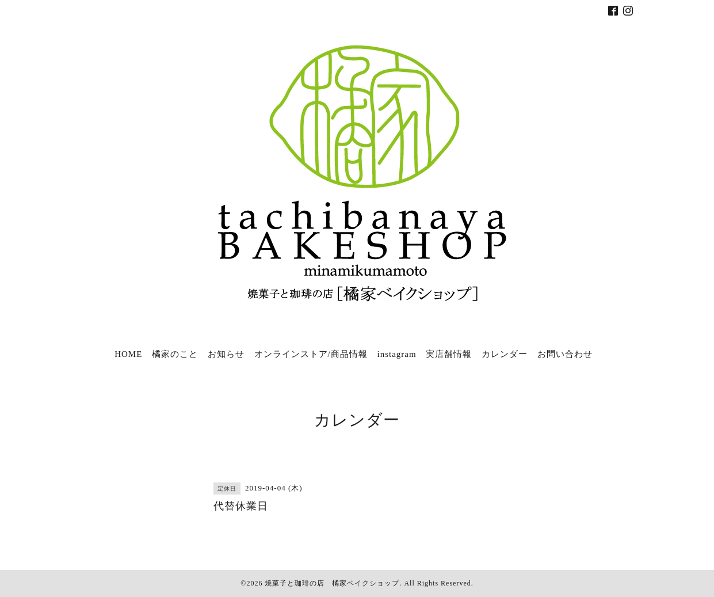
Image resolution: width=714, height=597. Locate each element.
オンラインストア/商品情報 (311, 354)
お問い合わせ (565, 354)
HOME (128, 354)
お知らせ (226, 354)
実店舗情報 (449, 354)
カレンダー (505, 354)
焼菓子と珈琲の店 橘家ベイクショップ (332, 583)
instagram (396, 354)
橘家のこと (175, 354)
